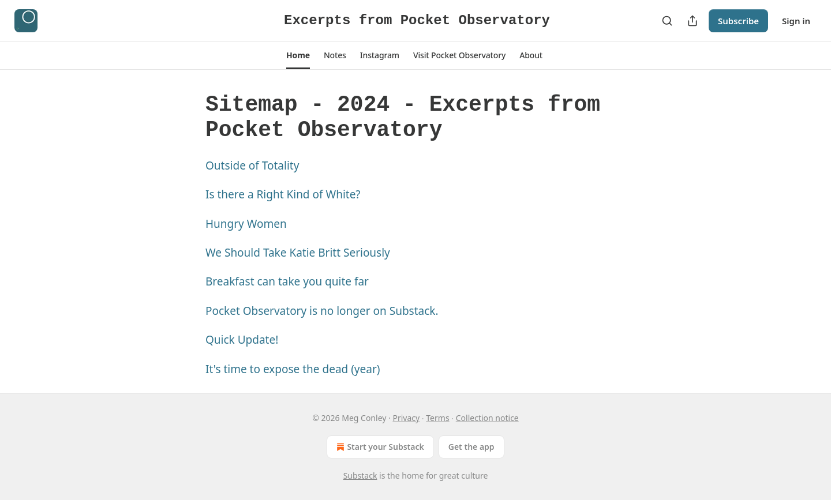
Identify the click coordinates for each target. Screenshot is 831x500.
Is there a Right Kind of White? (283, 194)
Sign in (796, 21)
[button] (298, 55)
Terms (437, 417)
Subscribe (738, 21)
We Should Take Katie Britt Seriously (297, 252)
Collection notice (487, 417)
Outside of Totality (252, 165)
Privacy (406, 417)
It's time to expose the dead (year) (292, 369)
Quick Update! (241, 339)
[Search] (667, 20)
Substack (360, 475)
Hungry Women (246, 223)
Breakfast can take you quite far (287, 281)
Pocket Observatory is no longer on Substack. (322, 310)
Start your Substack (379, 447)
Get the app (471, 446)
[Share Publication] (692, 20)
